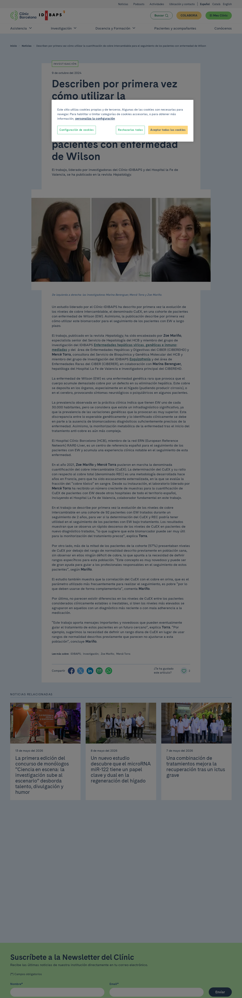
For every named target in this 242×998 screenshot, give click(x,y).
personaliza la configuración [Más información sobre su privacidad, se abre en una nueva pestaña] (95, 118)
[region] (122, 121)
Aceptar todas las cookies (168, 129)
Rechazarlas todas (130, 129)
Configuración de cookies (76, 129)
